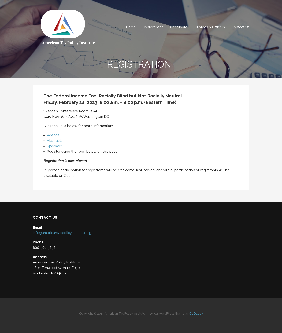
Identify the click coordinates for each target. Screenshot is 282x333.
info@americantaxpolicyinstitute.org (62, 233)
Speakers (54, 146)
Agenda (53, 135)
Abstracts (55, 141)
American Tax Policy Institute (68, 42)
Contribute (178, 27)
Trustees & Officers (209, 27)
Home (131, 27)
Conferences (153, 27)
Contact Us (241, 27)
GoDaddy (196, 313)
